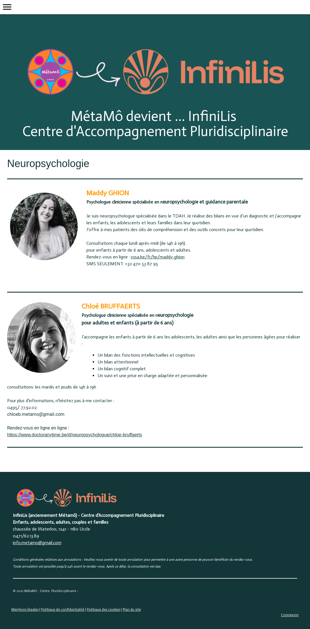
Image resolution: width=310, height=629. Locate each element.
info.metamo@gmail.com (37, 542)
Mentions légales (25, 609)
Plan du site (132, 609)
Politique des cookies (103, 609)
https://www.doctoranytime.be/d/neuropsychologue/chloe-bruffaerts (74, 434)
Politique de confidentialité (62, 609)
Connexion (290, 615)
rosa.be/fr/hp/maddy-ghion (158, 257)
